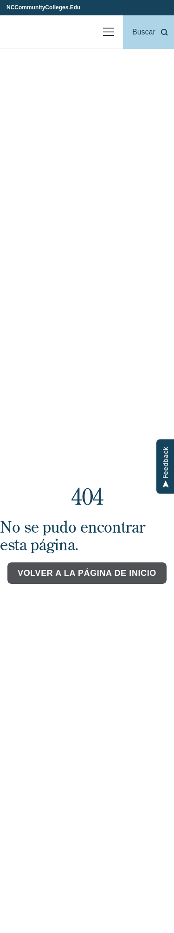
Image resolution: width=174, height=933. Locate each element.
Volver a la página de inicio (87, 573)
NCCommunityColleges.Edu (43, 7)
